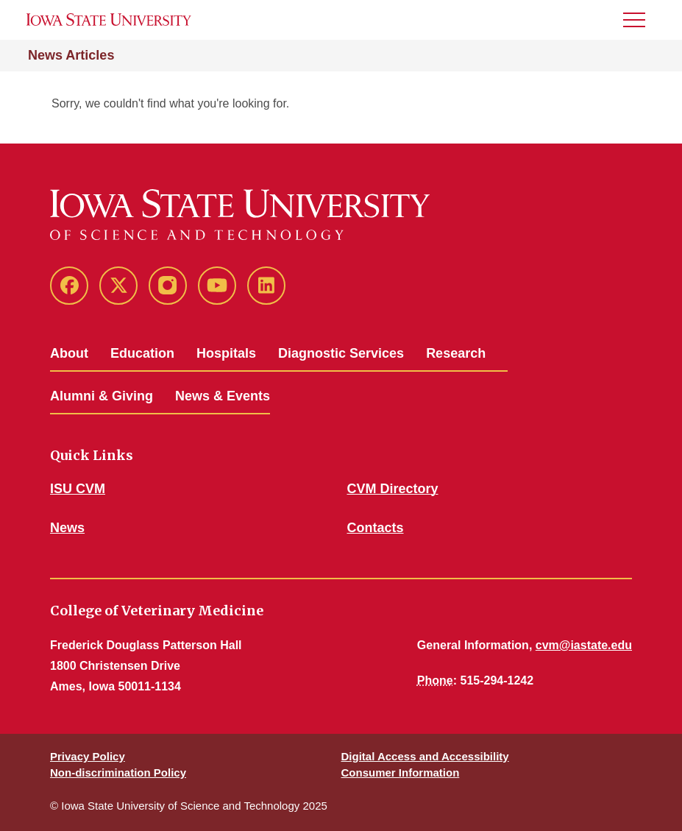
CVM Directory (392, 488)
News (67, 527)
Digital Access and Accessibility (425, 756)
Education (142, 353)
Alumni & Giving (101, 396)
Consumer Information (400, 772)
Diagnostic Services (341, 353)
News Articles (71, 55)
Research (456, 353)
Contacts (375, 527)
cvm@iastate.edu (584, 645)
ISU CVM (77, 488)
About (69, 353)
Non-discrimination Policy (118, 772)
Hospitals (226, 353)
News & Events (222, 396)
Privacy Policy (87, 756)
